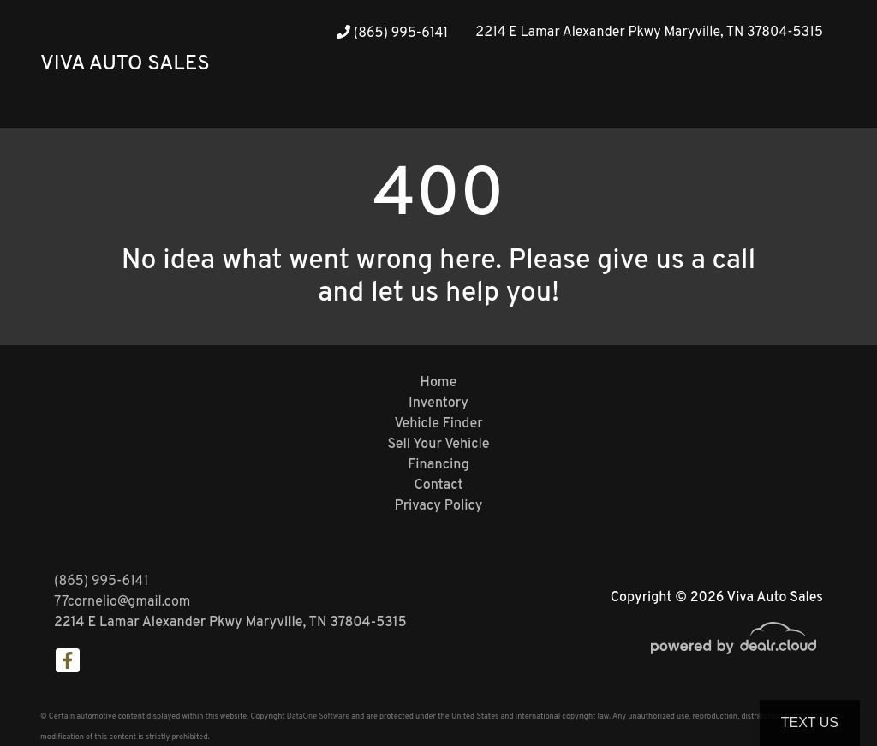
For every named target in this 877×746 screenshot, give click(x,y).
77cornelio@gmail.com (122, 602)
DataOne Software (318, 716)
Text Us (809, 722)
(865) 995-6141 (392, 33)
